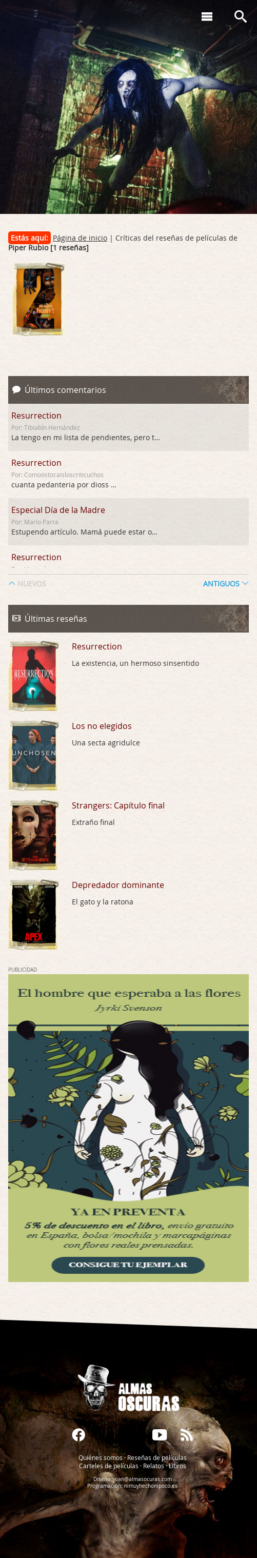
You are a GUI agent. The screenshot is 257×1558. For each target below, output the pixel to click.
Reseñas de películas (157, 1457)
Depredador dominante (118, 885)
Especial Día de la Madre (58, 510)
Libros (177, 1466)
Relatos (153, 1466)
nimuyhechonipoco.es (150, 1486)
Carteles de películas (109, 1466)
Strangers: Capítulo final (118, 805)
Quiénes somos (100, 1457)
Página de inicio (80, 238)
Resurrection (36, 415)
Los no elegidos (102, 726)
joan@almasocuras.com (142, 1479)
